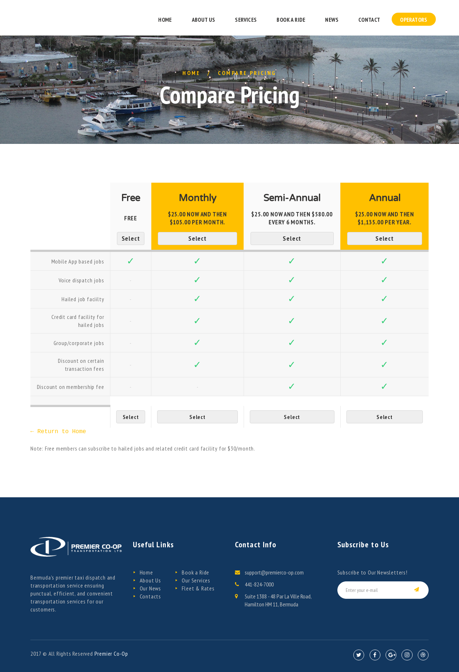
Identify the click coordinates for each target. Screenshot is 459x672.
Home (191, 72)
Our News (150, 588)
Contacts (150, 596)
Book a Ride (195, 572)
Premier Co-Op (111, 653)
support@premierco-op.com (274, 572)
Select (131, 238)
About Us (150, 580)
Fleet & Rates (198, 588)
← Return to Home (58, 431)
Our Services (196, 580)
